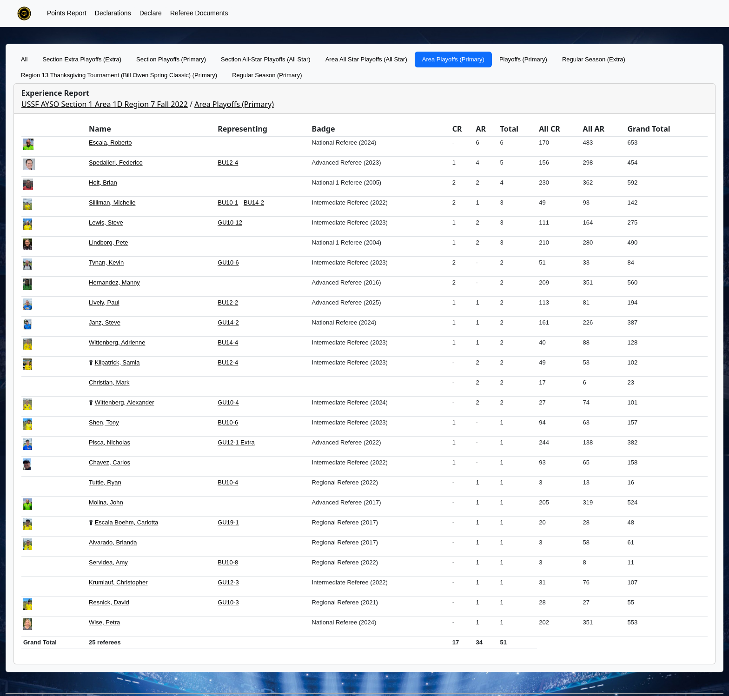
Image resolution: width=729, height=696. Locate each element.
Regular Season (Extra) (593, 59)
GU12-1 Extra (236, 442)
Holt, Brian (103, 182)
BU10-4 (228, 482)
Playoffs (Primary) (523, 59)
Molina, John (106, 502)
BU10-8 (228, 562)
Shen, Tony (104, 422)
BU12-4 (228, 162)
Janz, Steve (104, 322)
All (24, 59)
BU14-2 (254, 202)
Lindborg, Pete (108, 242)
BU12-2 (228, 302)
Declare (150, 13)
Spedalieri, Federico (116, 162)
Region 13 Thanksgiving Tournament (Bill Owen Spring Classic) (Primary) (119, 75)
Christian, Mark (109, 382)
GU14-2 (228, 322)
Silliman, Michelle (112, 202)
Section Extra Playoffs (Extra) (81, 59)
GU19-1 (228, 522)
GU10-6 (228, 262)
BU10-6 (228, 422)
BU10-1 (228, 202)
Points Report (66, 13)
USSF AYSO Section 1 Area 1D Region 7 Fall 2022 (104, 104)
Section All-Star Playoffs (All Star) (266, 59)
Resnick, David (109, 602)
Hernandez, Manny (114, 282)
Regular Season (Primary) (267, 75)
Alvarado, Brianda (113, 542)
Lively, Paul (104, 302)
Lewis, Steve (106, 222)
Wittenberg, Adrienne (117, 342)
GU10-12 (230, 222)
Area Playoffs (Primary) (453, 59)
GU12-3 (228, 582)
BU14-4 (228, 342)
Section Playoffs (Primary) (171, 59)
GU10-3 (228, 602)
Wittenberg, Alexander (124, 402)
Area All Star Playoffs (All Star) (366, 59)
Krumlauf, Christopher (118, 582)
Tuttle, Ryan (105, 482)
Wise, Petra (104, 622)
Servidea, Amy (108, 562)
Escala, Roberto (110, 142)
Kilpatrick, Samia (117, 362)
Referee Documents (199, 13)
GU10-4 (228, 402)
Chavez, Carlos (109, 462)
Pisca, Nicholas (109, 442)
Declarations (113, 13)
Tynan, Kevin (106, 262)
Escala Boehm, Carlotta (127, 522)
